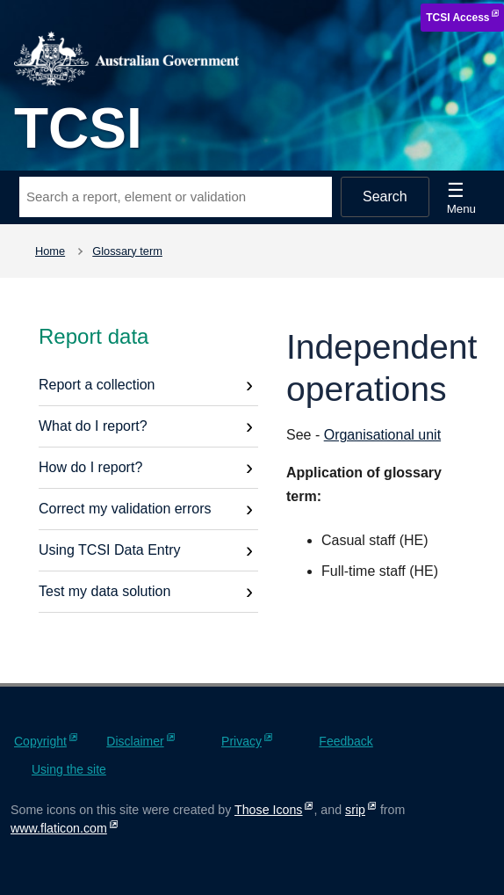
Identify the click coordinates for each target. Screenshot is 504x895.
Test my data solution (104, 591)
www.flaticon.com (59, 828)
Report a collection (97, 384)
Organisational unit (382, 434)
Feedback (345, 741)
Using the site (69, 769)
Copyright (40, 741)
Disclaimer (134, 741)
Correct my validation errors (125, 508)
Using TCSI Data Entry (110, 549)
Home (50, 251)
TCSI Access (457, 17)
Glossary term (127, 251)
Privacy (241, 741)
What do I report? (93, 425)
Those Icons (268, 810)
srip (355, 810)
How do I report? (90, 467)
